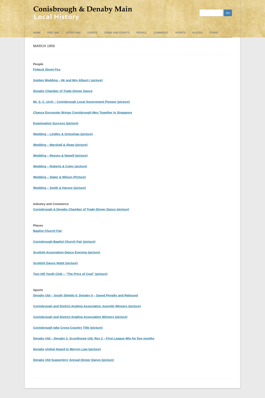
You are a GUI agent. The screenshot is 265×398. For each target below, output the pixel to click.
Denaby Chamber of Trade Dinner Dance (63, 91)
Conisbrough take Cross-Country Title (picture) (68, 327)
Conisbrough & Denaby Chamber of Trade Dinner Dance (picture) (81, 209)
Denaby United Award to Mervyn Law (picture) (67, 349)
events (92, 32)
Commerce (160, 32)
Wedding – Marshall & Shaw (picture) (60, 144)
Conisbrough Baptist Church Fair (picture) (64, 241)
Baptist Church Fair (47, 231)
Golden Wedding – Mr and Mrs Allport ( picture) (68, 80)
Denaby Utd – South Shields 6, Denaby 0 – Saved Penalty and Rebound (85, 295)
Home (37, 32)
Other (213, 32)
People (141, 32)
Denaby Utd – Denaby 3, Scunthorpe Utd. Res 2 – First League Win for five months (93, 338)
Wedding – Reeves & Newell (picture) (60, 155)
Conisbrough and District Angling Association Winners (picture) (80, 317)
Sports (180, 32)
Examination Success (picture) (55, 123)
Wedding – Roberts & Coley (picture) (60, 166)
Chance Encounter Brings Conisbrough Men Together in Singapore (82, 112)
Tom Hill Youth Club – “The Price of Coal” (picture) (70, 274)
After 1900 (73, 32)
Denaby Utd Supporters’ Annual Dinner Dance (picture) (73, 360)
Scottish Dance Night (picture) (55, 263)
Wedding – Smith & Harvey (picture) (59, 187)
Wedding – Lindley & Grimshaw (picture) (63, 134)
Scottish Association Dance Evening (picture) (66, 252)
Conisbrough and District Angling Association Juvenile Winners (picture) (87, 306)
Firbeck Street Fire (46, 69)
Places (197, 32)
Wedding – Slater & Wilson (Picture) (59, 177)
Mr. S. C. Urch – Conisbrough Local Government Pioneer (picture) (81, 101)
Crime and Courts (117, 32)
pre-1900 (53, 32)
